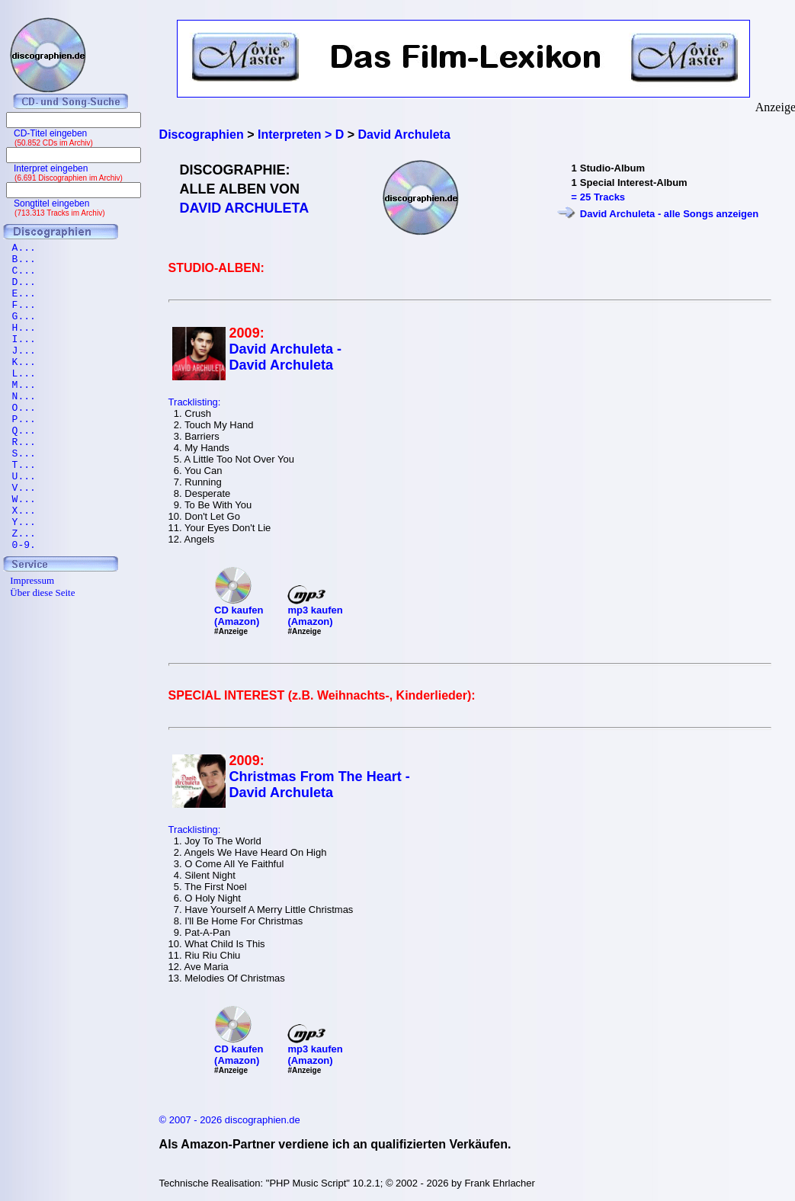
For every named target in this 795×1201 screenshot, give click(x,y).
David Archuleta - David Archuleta (285, 357)
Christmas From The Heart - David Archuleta (319, 784)
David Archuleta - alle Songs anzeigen (669, 213)
